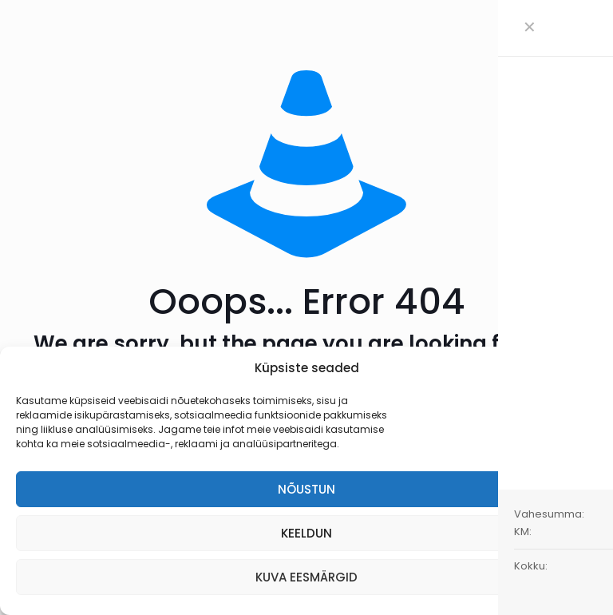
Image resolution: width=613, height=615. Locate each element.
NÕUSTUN (306, 489)
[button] (589, 368)
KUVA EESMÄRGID (306, 577)
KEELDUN (306, 533)
